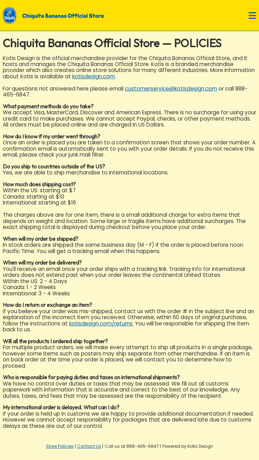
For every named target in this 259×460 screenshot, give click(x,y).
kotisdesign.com (93, 76)
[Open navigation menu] (252, 16)
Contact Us (89, 446)
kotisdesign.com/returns (101, 323)
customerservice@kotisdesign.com (171, 88)
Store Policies (60, 446)
